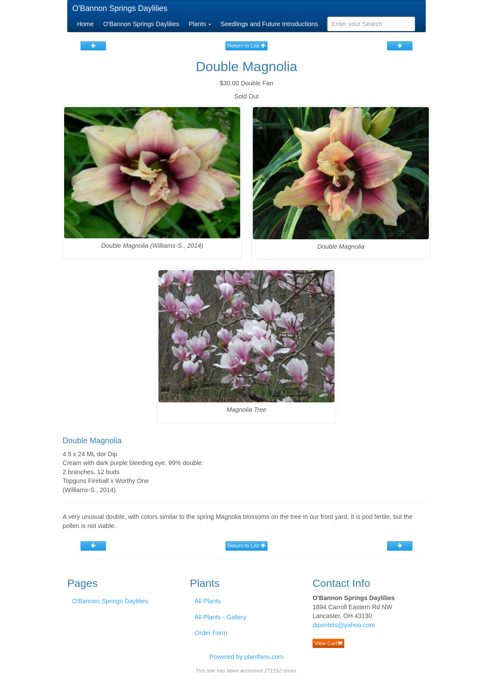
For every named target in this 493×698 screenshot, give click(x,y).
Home (85, 23)
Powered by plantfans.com (246, 656)
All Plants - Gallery (220, 617)
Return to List (246, 46)
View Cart (328, 643)
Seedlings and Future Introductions (269, 23)
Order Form (211, 632)
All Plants (208, 601)
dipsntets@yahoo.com (344, 624)
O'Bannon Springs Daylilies (119, 8)
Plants (200, 23)
